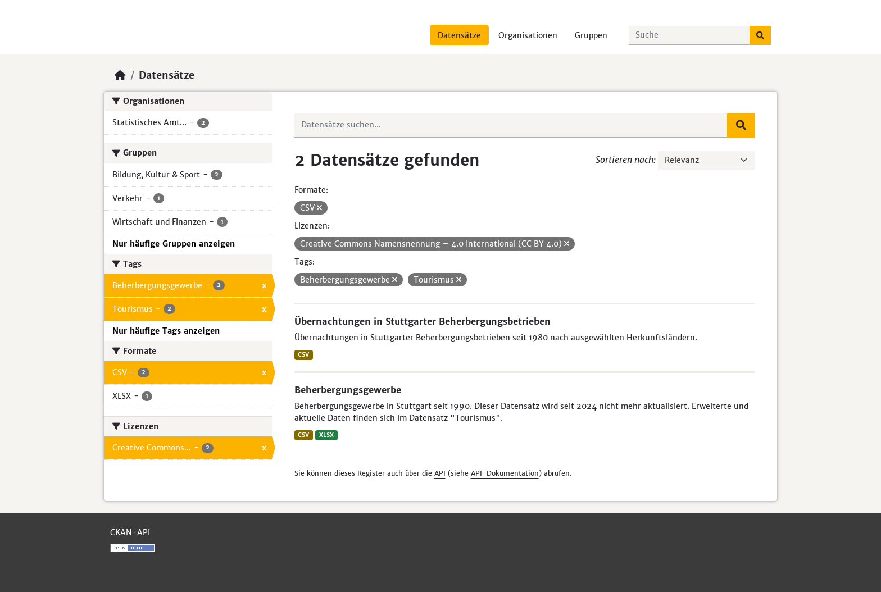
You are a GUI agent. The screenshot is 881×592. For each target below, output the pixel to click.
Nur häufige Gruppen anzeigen (173, 244)
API (440, 473)
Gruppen (591, 35)
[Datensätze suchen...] (689, 35)
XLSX (326, 435)
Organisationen (527, 35)
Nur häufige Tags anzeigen (166, 331)
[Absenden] (760, 35)
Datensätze (459, 35)
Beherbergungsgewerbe (347, 389)
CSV (303, 354)
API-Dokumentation (505, 473)
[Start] (120, 75)
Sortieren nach (624, 159)
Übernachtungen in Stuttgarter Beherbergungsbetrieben (422, 321)
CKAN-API (130, 532)
